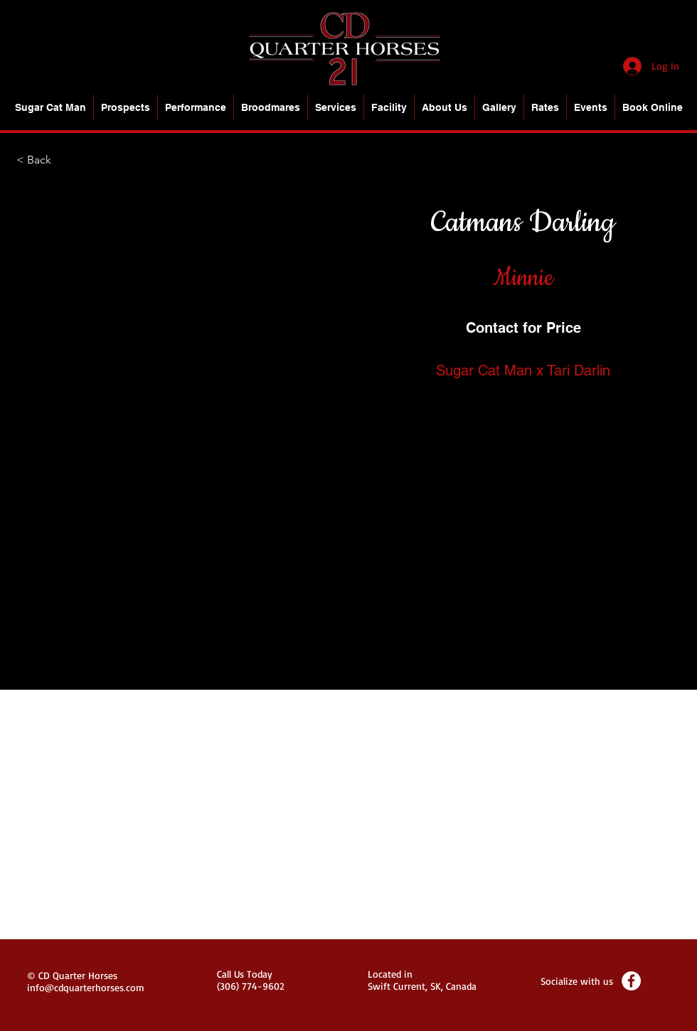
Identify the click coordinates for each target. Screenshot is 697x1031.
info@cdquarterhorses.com (85, 987)
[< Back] (63, 160)
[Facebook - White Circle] (631, 980)
